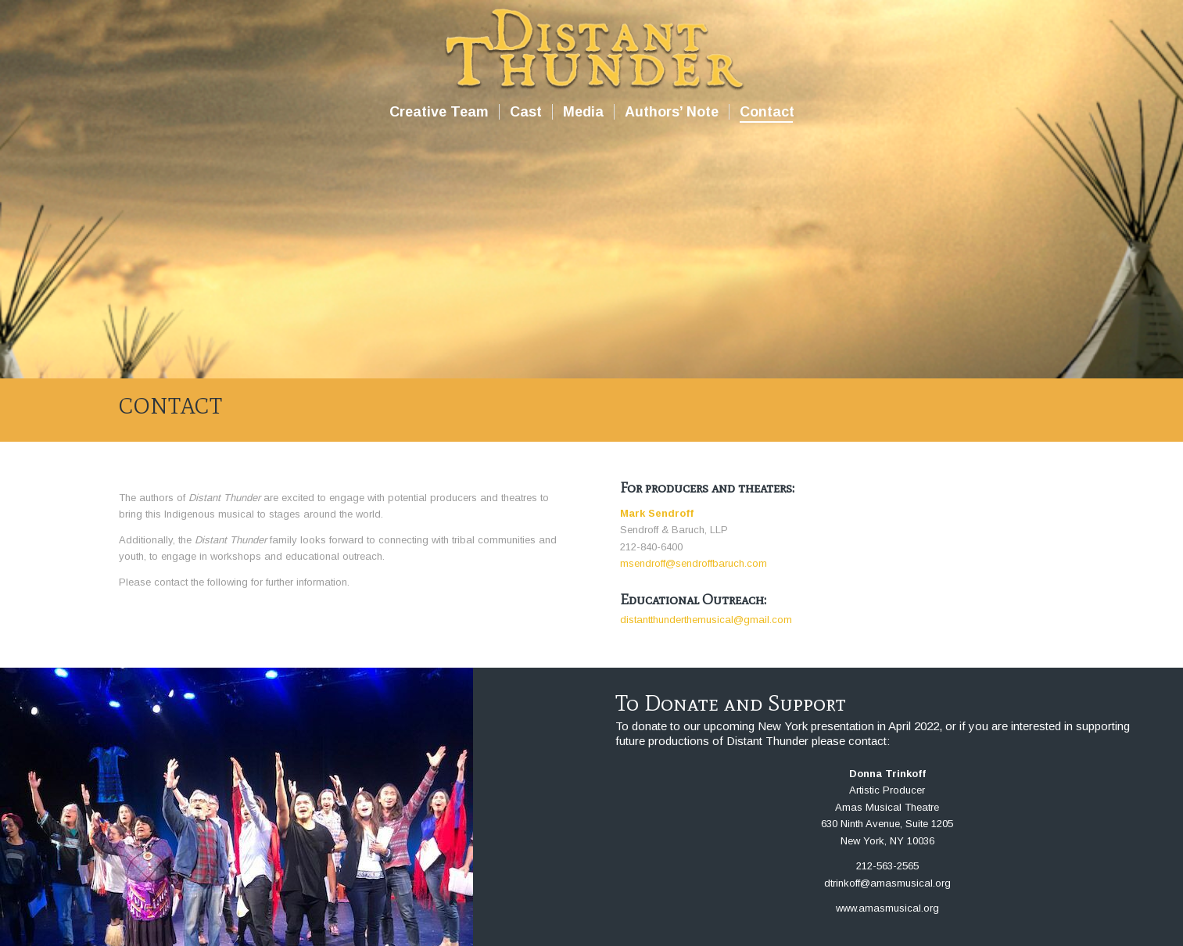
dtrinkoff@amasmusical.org (887, 883)
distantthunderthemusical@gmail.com (706, 619)
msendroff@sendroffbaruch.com (693, 563)
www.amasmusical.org (887, 908)
